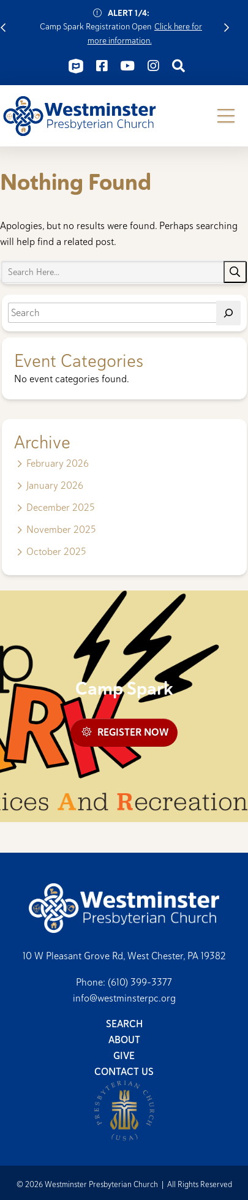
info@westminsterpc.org (124, 998)
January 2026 (54, 485)
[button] (226, 116)
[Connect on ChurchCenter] (76, 66)
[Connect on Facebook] (101, 66)
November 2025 (61, 529)
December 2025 (60, 507)
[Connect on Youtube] (127, 66)
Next (226, 26)
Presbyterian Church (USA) (124, 1110)
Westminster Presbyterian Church (79, 115)
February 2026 (57, 463)
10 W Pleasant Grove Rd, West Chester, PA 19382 (124, 955)
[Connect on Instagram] (153, 66)
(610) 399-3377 (140, 982)
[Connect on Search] (179, 66)
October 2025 (56, 551)
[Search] (228, 313)
